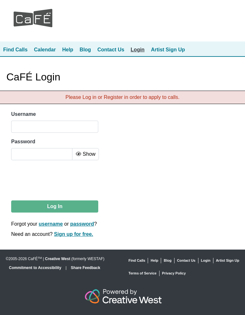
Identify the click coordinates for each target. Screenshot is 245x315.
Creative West (57, 259)
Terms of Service (143, 273)
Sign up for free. (73, 234)
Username (23, 114)
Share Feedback (85, 268)
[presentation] (59, 180)
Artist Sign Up (168, 49)
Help (67, 49)
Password (23, 141)
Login (138, 49)
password (82, 224)
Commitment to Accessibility (36, 268)
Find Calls (15, 49)
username (51, 224)
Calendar (45, 49)
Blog (85, 49)
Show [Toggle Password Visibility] (85, 154)
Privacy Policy (174, 273)
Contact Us (110, 49)
